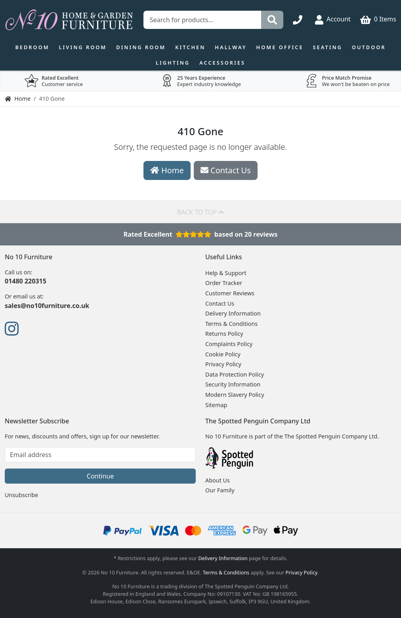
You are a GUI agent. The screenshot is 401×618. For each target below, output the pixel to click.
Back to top (200, 212)
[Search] (272, 20)
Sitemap (216, 405)
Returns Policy (224, 333)
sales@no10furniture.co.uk (47, 305)
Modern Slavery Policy (234, 394)
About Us (217, 480)
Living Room (83, 47)
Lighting (173, 62)
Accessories (222, 62)
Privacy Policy (223, 364)
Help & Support (225, 273)
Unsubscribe (21, 495)
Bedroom (32, 47)
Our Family (220, 490)
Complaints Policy (228, 344)
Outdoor (369, 47)
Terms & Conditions (231, 323)
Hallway (230, 47)
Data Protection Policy (234, 374)
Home (18, 98)
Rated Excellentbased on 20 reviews (201, 234)
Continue (100, 476)
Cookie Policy (223, 354)
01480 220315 (25, 281)
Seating (327, 47)
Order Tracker (223, 283)
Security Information (232, 384)
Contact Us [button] (225, 170)
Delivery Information (233, 313)
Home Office (280, 47)
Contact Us (219, 303)
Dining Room (141, 47)
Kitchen (190, 47)
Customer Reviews (229, 293)
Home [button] (167, 170)
